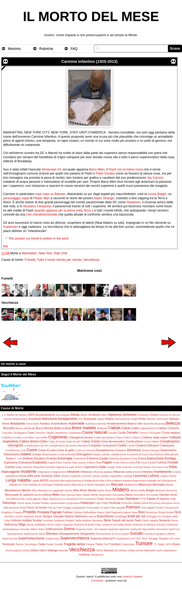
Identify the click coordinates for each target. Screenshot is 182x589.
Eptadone (125, 458)
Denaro (146, 450)
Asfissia (174, 418)
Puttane (78, 512)
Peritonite (114, 502)
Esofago (170, 458)
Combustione (134, 441)
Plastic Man (41, 198)
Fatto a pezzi (79, 462)
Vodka (131, 550)
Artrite (142, 418)
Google (111, 467)
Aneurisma (49, 418)
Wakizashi (150, 550)
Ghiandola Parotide (44, 467)
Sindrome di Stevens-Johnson (149, 524)
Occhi (173, 494)
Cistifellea (6, 437)
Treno (99, 544)
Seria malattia (150, 520)
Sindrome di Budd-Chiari (87, 524)
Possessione (171, 507)
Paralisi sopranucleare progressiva (60, 503)
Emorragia (65, 458)
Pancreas (9, 503)
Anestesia (34, 418)
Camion (162, 428)
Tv (155, 544)
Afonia (74, 414)
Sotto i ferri (93, 529)
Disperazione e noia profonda (58, 454)
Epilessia (114, 458)
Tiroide (50, 544)
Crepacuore (166, 445)
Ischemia (46, 475)
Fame (59, 462)
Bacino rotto (134, 423)
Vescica (108, 550)
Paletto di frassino (158, 498)
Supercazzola (10, 538)
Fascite (67, 462)
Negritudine (105, 494)
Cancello (7, 432)
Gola (102, 467)
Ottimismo (110, 498)
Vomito (139, 550)
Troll (105, 544)
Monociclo (171, 490)
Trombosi (115, 544)
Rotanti (170, 512)
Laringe (104, 475)
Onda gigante (33, 498)
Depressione (12, 454)
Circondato (155, 432)
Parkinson (87, 503)
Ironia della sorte (29, 475)
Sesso (174, 520)
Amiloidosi (143, 414)
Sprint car (174, 529)
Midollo (25, 490)
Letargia (128, 475)
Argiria (100, 419)
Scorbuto (48, 520)
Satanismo (81, 516)
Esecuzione (155, 458)
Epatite (103, 458)
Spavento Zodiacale (130, 529)
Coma (95, 441)
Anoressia (89, 418)
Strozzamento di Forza (108, 533)
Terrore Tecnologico (27, 544)
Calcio (126, 428)
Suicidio (136, 533)
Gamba (9, 467)
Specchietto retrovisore (155, 529)
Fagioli (51, 462)
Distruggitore (84, 454)
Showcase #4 (51, 169)
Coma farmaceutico (113, 441)
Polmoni (133, 507)
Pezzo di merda (36, 507)
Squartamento (15, 533)
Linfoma (153, 475)
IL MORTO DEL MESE (91, 16)
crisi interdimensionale (41, 214)
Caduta (114, 428)
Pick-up (51, 507)
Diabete (25, 454)
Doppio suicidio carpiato (106, 454)
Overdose (132, 498)
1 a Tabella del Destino (14, 414)
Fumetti (30, 259)
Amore (154, 414)
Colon (43, 441)
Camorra (173, 428)
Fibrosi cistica (128, 462)
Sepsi (138, 520)
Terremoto (8, 544)
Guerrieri (127, 467)
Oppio (45, 498)
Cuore (32, 450)
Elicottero (40, 458)
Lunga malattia (18, 480)
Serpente (164, 520)
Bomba (48, 428)
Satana (68, 516)
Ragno (100, 512)
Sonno (69, 529)
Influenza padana (102, 471)
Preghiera (6, 512)
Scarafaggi (120, 516)
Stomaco (52, 533)
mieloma (84, 554)
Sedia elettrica (83, 520)
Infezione (73, 471)
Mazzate (117, 484)
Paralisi (36, 503)
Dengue (155, 450)
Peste (22, 507)
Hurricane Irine (160, 467)
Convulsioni (109, 445)
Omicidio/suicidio (15, 498)
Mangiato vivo (103, 484)
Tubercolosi (128, 544)
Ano (80, 419)
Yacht (159, 550)
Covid (122, 445)
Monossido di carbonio (19, 494)
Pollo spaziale (117, 507)
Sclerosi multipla (21, 520)
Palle (173, 498)
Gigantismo (91, 467)
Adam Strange (104, 198)
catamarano (170, 550)
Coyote (131, 445)
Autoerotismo (59, 423)
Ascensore (162, 419)
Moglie (150, 490)
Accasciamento (45, 414)
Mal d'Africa (106, 480)
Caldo (135, 428)
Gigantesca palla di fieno (69, 467)
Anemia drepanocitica (15, 419)
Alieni (104, 414)
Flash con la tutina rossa (126, 169)
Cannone (40, 432)
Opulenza (54, 498)
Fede (99, 462)
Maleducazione (62, 484)
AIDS (31, 414)
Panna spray (24, 503)
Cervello (132, 432)
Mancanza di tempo (83, 484)
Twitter (161, 544)
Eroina (142, 458)
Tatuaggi (153, 538)
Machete (54, 480)
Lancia (95, 475)
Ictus (173, 467)
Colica (126, 437)
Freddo (152, 462)
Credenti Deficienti (147, 445)
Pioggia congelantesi (74, 507)
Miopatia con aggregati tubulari (55, 490)
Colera (119, 437)
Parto (98, 503)
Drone (10, 458)
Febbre (91, 462)
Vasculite (63, 550)
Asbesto (151, 419)
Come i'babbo (151, 441)
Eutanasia (40, 462)
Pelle (105, 503)
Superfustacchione (31, 538)
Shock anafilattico (36, 524)
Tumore (143, 543)
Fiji (138, 462)
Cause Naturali (94, 432)
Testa (42, 544)
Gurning (137, 467)
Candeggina (20, 432)
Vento (99, 550)
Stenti (42, 533)
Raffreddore (89, 512)
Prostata (43, 512)
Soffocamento (54, 529)
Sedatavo (59, 520)
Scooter (37, 520)
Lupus (35, 480)
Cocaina (17, 437)
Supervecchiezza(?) (102, 538)
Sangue (48, 516)
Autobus (45, 423)
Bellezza (173, 423)
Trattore (90, 544)
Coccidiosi (28, 437)
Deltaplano (120, 450)
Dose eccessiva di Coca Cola (136, 454)
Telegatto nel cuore (169, 538)
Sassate (58, 516)
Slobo (41, 529)
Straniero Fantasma (37, 206)
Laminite (86, 475)
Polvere (159, 507)
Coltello (85, 441)
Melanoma (145, 484)
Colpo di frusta (56, 441)
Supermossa (52, 538)
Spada (103, 529)
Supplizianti (122, 538)
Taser (144, 538)
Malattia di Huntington (41, 484)
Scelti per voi (136, 516)
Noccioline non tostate (145, 494)
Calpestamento (148, 428)
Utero (43, 550)
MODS (44, 480)
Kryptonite (75, 475)
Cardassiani (74, 432)
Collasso (136, 437)
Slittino (33, 529)
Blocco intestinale (25, 428)
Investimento (163, 471)
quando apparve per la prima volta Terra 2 (63, 210)
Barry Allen (97, 169)
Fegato (107, 462)
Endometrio (79, 458)
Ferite (116, 462)
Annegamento (67, 418)
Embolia (52, 458)
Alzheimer (130, 414)
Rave (134, 512)
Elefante (28, 458)
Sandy (38, 516)
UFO (168, 544)
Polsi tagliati (147, 507)
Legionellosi (116, 475)
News (129, 494)
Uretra (25, 550)
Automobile (76, 423)
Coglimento (57, 437)
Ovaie (120, 498)
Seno (107, 520)
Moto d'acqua (67, 494)
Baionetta (148, 423)
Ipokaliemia (12, 475)
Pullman (67, 512)
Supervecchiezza (74, 538)
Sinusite (24, 529)
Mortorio (14, 49)
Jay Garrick (155, 177)
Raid (108, 512)
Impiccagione (10, 471)
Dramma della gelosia (166, 454)
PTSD (142, 498)
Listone (172, 475)
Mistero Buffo (137, 490)
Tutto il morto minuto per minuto (59, 259)
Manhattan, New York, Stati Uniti (44, 253)
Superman (10, 226)
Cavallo (112, 432)
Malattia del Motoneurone (162, 480)
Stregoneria (87, 533)
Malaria (118, 480)
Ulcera (176, 544)
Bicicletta (8, 428)
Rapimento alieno (121, 512)
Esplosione (11, 462)
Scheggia (151, 516)
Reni (141, 512)
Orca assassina (69, 498)
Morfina (38, 494)
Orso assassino (87, 498)
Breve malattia (84, 428)
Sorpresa (81, 529)
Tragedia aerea (74, 544)
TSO (138, 538)
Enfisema (93, 458)
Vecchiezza (91, 259)
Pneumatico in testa (98, 507)
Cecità (121, 432)
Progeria (17, 512)
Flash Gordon (105, 173)
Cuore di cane (47, 450)
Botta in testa (62, 428)
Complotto (94, 445)
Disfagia (36, 454)
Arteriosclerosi (122, 419)
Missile (92, 490)
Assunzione (32, 423)
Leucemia (140, 475)
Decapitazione (105, 450)
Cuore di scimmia (85, 450)
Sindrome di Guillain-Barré (117, 524)
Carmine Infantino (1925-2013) (89, 61)
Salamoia (29, 516)
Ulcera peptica (13, 550)
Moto (55, 494)
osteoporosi (96, 554)
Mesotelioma (13, 490)
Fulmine (161, 462)
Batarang (160, 423)
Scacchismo (105, 516)
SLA (178, 512)
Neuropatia (118, 494)
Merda (169, 484)
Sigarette (68, 524)
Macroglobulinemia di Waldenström (79, 480)
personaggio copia (16, 198)
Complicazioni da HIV (36, 445)
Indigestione (44, 471)
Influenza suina (122, 471)
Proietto (29, 512)
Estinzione (25, 462)
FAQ (74, 49)
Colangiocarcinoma (81, 437)
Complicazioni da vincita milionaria (68, 445)
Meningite (158, 484)
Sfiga (22, 524)
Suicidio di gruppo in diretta (159, 533)
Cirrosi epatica (171, 432)
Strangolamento (69, 533)
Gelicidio (27, 467)
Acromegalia (63, 414)
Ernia (134, 458)
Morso (47, 494)
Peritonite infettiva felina (134, 503)
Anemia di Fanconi (169, 414)
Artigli (134, 419)
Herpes (147, 467)
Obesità (164, 494)
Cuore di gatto (65, 450)
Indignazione (59, 471)
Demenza (134, 450)
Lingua (164, 475)
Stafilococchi (31, 533)
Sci (159, 516)
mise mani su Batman (50, 194)
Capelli (50, 432)
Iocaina (177, 471)
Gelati (18, 467)
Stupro (125, 533)
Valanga (52, 550)
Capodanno (60, 432)
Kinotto (65, 475)
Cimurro (143, 432)
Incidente (28, 471)
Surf (132, 538)
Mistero (120, 489)
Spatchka (113, 529)
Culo (23, 450)
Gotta (118, 467)
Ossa (100, 498)
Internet (137, 471)
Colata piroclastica (104, 437)
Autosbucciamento (95, 423)
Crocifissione (12, 450)
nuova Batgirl (157, 194)
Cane (30, 432)
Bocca (40, 428)
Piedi (59, 507)
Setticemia (11, 524)
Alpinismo (115, 414)
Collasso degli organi (155, 437)
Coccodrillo (41, 437)
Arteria (109, 418)
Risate (161, 512)
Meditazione (131, 484)
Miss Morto (80, 490)
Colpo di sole (72, 441)
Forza (144, 462)
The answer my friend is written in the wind (38, 238)
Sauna (92, 516)
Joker (56, 475)
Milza (34, 490)
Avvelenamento (117, 423)
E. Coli (18, 458)
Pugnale (56, 512)
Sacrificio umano (13, 516)
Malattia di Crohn (18, 484)
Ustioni (34, 550)
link (5, 246)
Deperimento (168, 450)
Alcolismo (94, 414)
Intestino (147, 471)
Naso (79, 494)
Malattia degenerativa (135, 480)
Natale (86, 494)
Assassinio (17, 423)
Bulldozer (102, 428)
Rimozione (152, 512)
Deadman (133, 202)
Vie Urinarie (120, 550)
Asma (5, 423)
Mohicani (160, 490)
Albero (84, 414)
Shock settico (54, 524)
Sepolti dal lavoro (123, 520)
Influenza (86, 471)
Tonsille (58, 544)
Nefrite (94, 494)
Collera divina (28, 441)
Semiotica (97, 520)
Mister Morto (105, 490)
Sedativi (69, 520)
